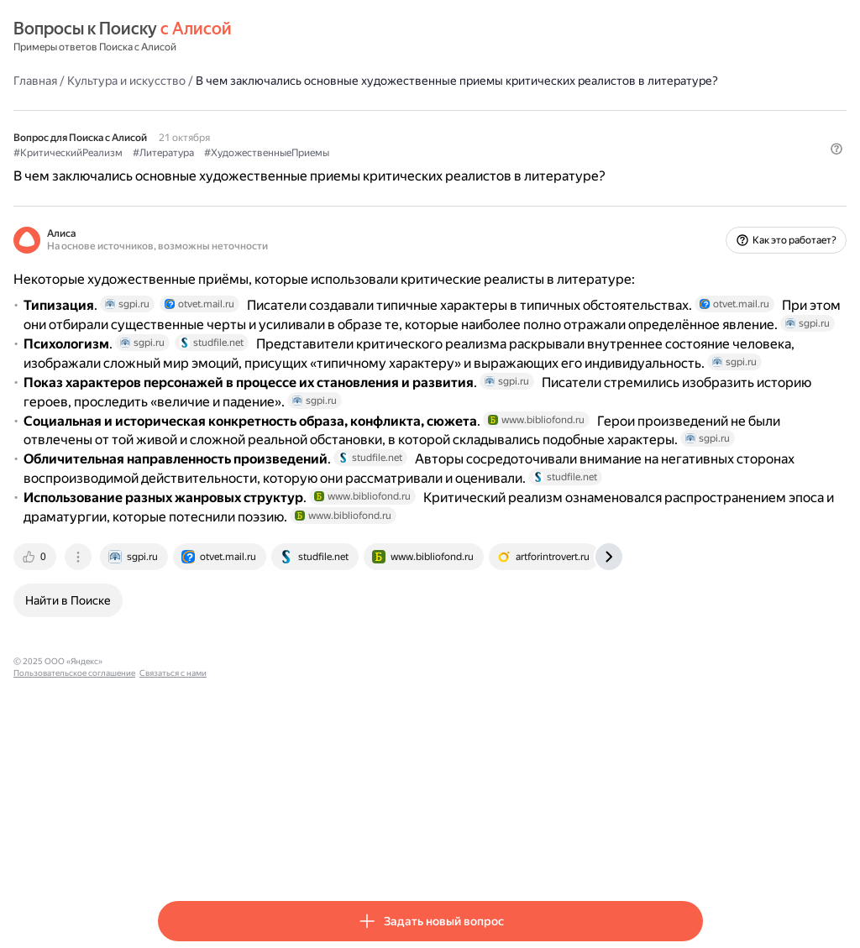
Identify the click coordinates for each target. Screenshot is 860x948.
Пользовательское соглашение (315, 854)
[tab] (180, 749)
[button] (693, 197)
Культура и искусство (271, 79)
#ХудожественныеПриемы (411, 169)
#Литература (307, 169)
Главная (180, 79)
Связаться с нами (414, 854)
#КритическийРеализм (212, 169)
